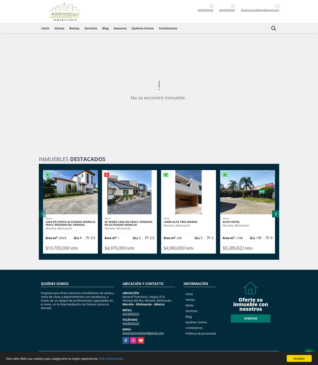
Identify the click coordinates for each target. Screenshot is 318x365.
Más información (111, 359)
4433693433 (205, 10)
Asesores (120, 28)
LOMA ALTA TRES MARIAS (181, 221)
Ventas (59, 28)
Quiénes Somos (143, 28)
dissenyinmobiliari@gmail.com (143, 333)
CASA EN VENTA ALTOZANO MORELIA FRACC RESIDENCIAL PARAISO (70, 223)
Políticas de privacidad (201, 333)
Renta (190, 305)
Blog (105, 28)
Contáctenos (168, 28)
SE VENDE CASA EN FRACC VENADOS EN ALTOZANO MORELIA (128, 223)
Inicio (45, 28)
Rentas (74, 28)
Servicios (91, 28)
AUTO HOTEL (231, 221)
